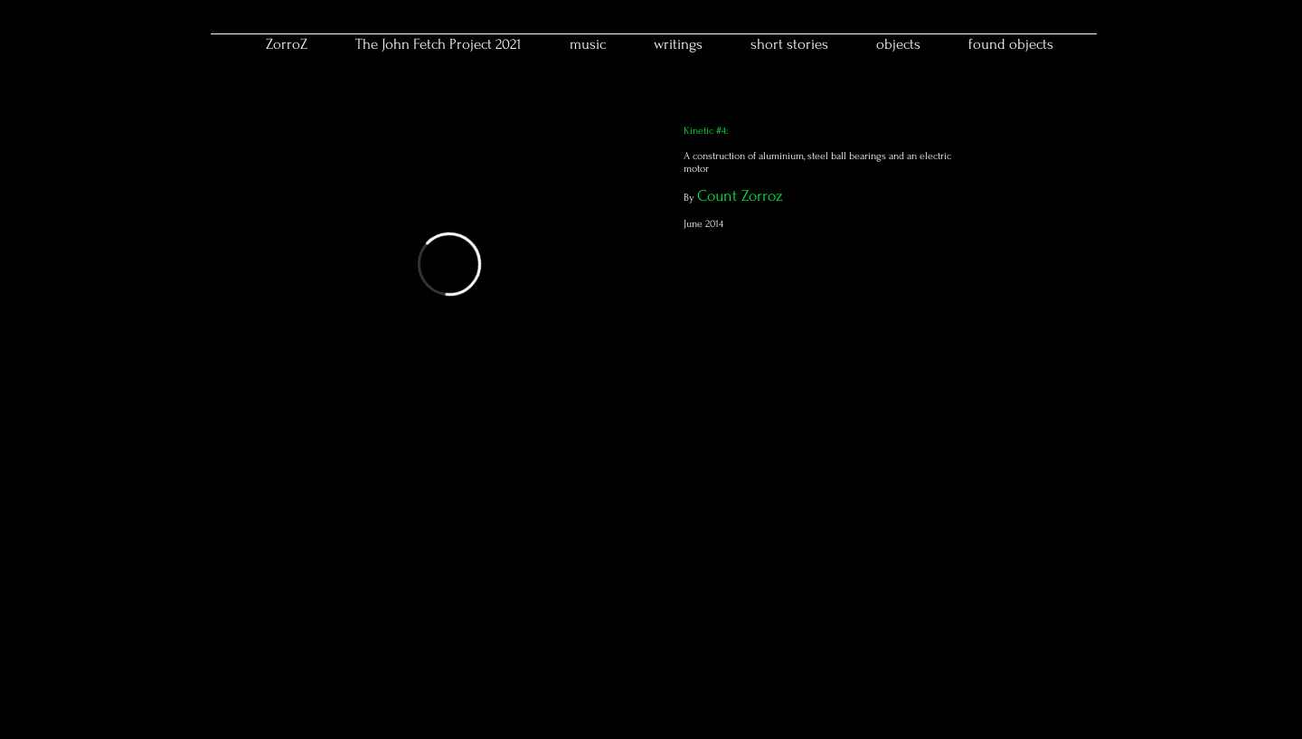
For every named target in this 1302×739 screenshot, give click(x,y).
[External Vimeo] (449, 264)
